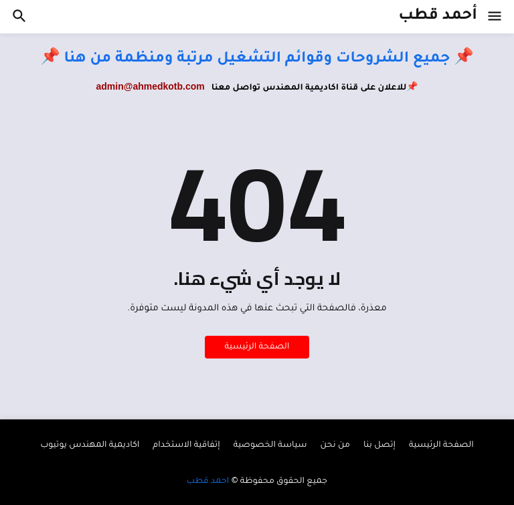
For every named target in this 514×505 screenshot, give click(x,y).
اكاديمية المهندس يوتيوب (89, 445)
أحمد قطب (437, 16)
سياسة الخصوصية (270, 445)
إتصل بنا (379, 445)
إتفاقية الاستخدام (186, 445)
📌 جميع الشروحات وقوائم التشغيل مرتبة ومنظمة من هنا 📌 (257, 60)
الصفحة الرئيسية (257, 347)
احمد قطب (208, 481)
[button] (495, 16)
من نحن (334, 445)
